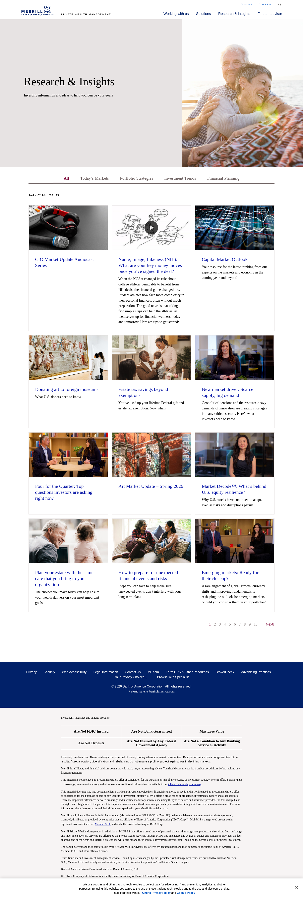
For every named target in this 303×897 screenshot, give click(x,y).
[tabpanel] (151, 412)
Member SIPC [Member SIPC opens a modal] (103, 824)
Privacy (31, 672)
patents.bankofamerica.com (157, 692)
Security (49, 672)
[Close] (296, 887)
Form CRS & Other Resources (187, 672)
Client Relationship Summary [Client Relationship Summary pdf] (184, 784)
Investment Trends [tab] (182, 178)
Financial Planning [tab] (229, 178)
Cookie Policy (186, 892)
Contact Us (133, 672)
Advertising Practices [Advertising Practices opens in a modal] (256, 672)
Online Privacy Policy (156, 892)
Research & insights (234, 14)
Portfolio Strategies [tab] (134, 178)
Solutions (203, 14)
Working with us (176, 14)
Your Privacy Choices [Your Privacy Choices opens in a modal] (129, 677)
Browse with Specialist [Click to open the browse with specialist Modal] (173, 677)
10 (256, 625)
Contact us (265, 4)
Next (270, 625)
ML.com (153, 672)
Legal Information (105, 672)
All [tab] (59, 178)
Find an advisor (270, 14)
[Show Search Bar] (280, 5)
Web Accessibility (74, 672)
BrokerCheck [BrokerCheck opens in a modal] (225, 672)
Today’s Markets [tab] (89, 178)
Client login (247, 4)
